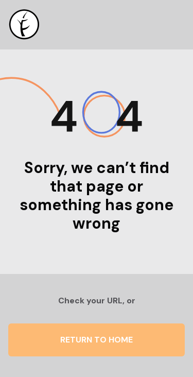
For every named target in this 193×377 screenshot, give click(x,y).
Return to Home (96, 339)
